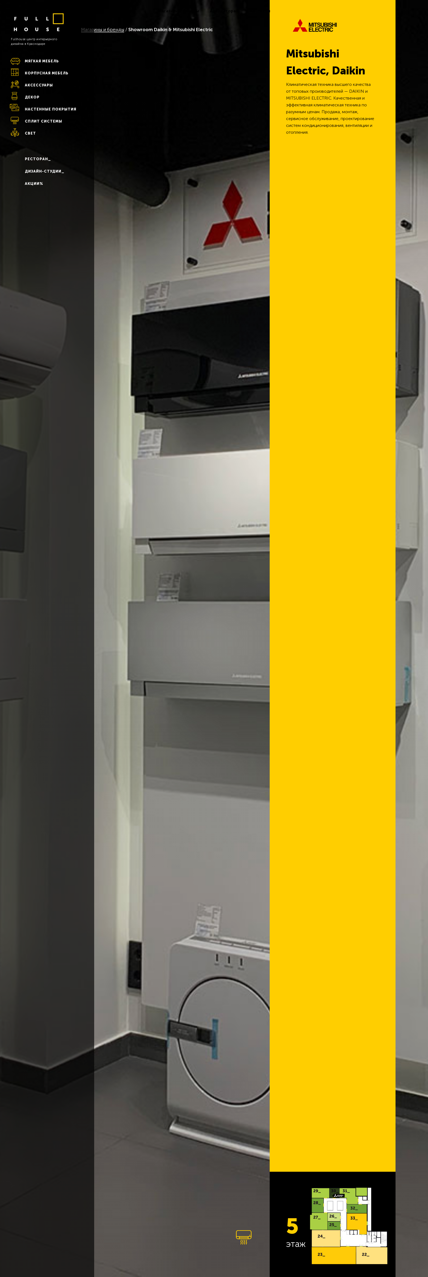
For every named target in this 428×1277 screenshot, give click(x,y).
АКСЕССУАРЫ (39, 85)
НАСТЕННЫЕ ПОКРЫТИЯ (50, 109)
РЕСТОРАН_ (38, 159)
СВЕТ (30, 133)
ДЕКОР (32, 97)
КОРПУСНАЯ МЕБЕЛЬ (47, 73)
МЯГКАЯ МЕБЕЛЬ (42, 61)
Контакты (260, 10)
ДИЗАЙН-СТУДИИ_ (44, 171)
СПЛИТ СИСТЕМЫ (43, 121)
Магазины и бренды (178, 10)
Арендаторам (224, 10)
